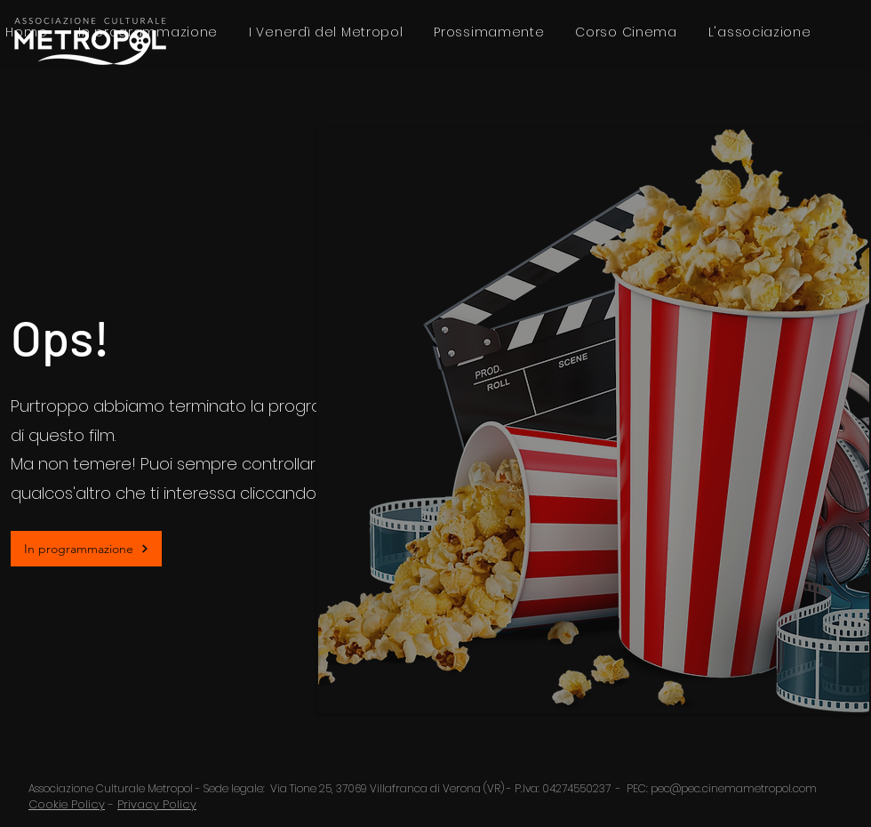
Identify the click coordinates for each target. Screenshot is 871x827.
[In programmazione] (86, 548)
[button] (759, 32)
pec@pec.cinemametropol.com (734, 788)
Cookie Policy (66, 804)
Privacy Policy (156, 804)
